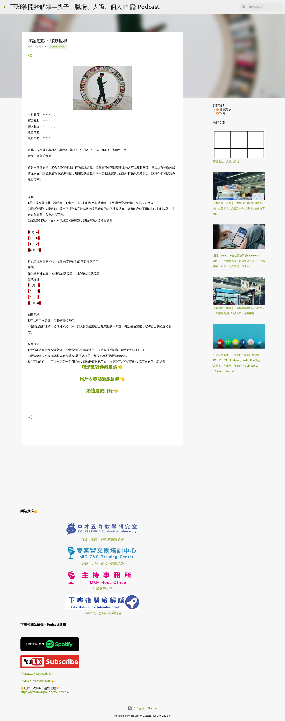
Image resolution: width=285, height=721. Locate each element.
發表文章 (223, 109)
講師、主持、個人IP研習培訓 (102, 563)
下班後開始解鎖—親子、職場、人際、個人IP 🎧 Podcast (85, 6)
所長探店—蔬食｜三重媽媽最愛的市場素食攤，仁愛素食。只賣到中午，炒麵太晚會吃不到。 (239, 208)
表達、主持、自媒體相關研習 (102, 539)
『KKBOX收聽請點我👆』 (37, 673)
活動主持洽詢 (102, 588)
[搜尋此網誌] (262, 7)
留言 (220, 113)
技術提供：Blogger (143, 708)
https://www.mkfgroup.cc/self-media (44, 692)
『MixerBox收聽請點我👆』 (38, 681)
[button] (30, 55)
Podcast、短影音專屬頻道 (102, 613)
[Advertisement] (102, 476)
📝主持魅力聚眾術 (57, 46)
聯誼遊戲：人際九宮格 (226, 161)
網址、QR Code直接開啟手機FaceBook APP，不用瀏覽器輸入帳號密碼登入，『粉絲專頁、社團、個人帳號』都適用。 (239, 261)
